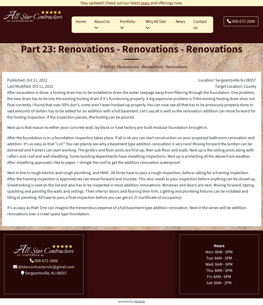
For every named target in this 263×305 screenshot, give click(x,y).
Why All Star (156, 24)
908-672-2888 (241, 21)
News (180, 21)
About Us (102, 24)
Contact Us (200, 25)
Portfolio (127, 24)
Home (81, 21)
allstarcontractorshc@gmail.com (43, 267)
